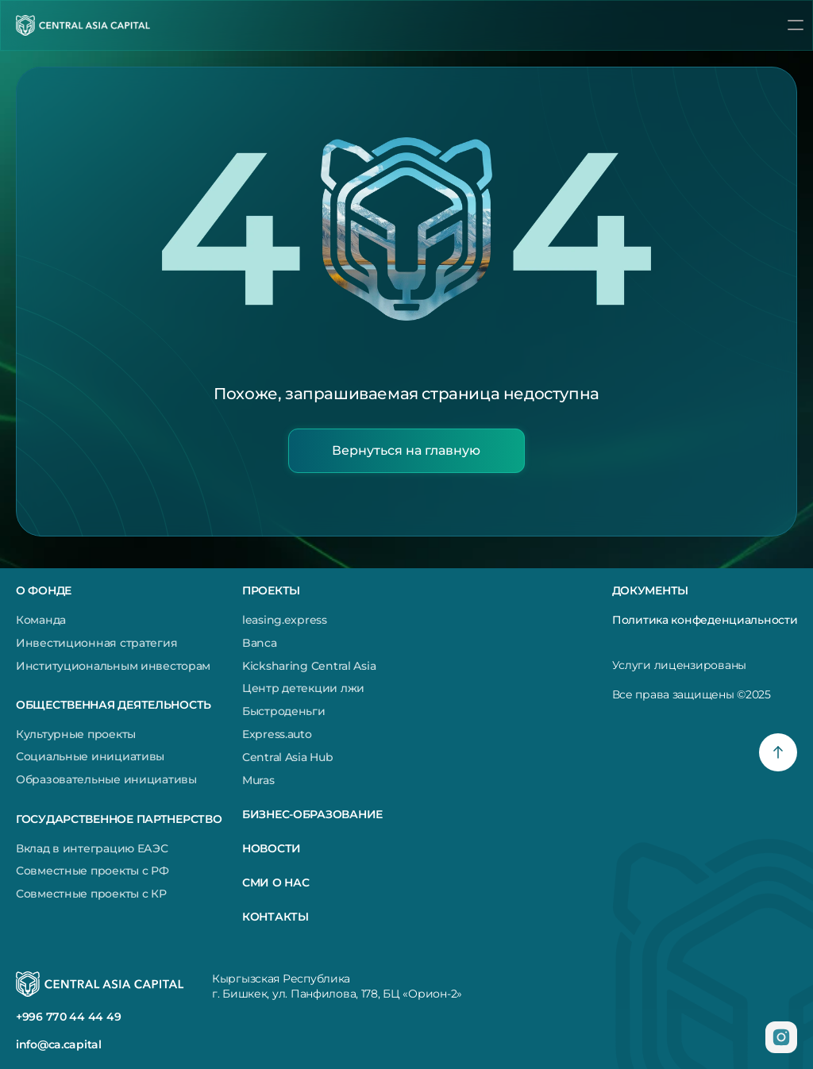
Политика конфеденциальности (704, 620)
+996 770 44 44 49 (68, 1016)
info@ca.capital (59, 1044)
